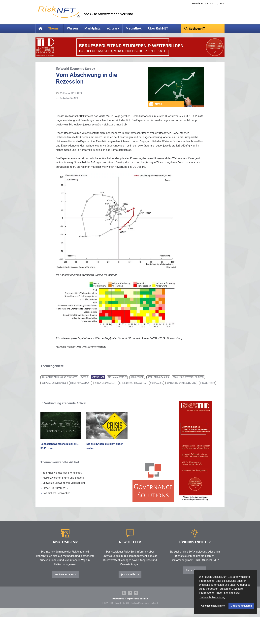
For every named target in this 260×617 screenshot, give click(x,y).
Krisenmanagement (105, 388)
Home (40, 28)
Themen (54, 28)
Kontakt (211, 3)
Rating (84, 382)
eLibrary (113, 28)
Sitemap (144, 604)
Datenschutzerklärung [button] (212, 597)
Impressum (132, 604)
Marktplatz (92, 28)
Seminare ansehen (64, 579)
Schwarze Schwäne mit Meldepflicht (62, 488)
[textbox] (203, 28)
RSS (222, 3)
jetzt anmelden (128, 579)
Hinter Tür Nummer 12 (54, 493)
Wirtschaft (98, 382)
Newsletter (197, 3)
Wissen (72, 28)
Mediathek (133, 28)
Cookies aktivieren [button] (241, 605)
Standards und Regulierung (181, 388)
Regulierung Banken (158, 382)
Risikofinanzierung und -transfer (59, 382)
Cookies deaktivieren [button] (213, 605)
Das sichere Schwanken (55, 498)
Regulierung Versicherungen (188, 382)
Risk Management (117, 382)
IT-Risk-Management (80, 388)
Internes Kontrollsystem (132, 388)
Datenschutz (118, 604)
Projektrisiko (207, 388)
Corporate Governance (54, 388)
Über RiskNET (158, 28)
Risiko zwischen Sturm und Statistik (62, 482)
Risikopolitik (137, 382)
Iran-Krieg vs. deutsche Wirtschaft (61, 477)
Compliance (156, 388)
